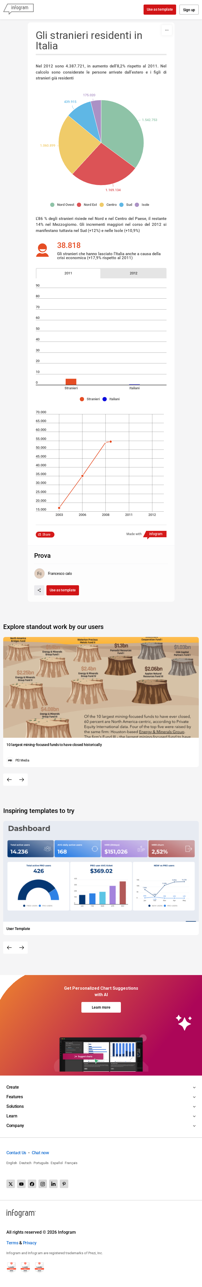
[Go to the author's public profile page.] (53, 573)
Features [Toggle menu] (14, 1096)
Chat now (40, 1152)
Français (71, 1163)
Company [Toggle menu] (15, 1125)
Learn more (101, 1007)
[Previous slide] (9, 780)
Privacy (30, 1242)
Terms (12, 1242)
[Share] (39, 590)
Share (46, 534)
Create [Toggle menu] (12, 1087)
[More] (167, 30)
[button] (63, 205)
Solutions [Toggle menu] (14, 1106)
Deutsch (25, 1163)
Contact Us (16, 1152)
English (11, 1163)
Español (57, 1163)
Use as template (160, 9)
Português (41, 1163)
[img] (122, 134)
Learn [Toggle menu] (11, 1115)
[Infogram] (18, 9)
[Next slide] (22, 780)
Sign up (189, 10)
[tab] (69, 273)
